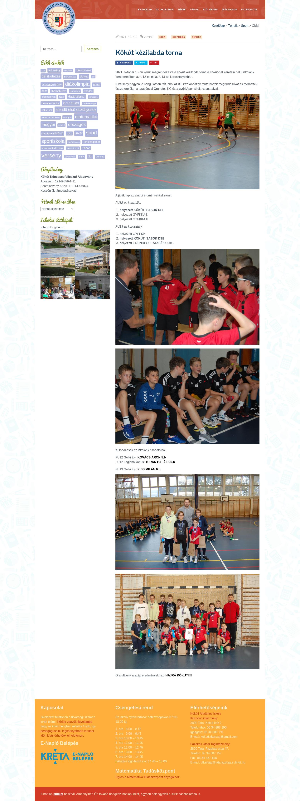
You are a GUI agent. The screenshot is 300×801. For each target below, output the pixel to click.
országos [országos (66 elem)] (77, 124)
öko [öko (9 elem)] (90, 156)
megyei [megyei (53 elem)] (48, 124)
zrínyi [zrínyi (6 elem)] (81, 156)
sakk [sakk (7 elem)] (69, 133)
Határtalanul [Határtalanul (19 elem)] (76, 96)
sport (162, 37)
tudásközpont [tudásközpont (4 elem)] (73, 148)
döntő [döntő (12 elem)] (96, 84)
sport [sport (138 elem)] (91, 132)
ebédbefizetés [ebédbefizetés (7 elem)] (58, 91)
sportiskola (178, 37)
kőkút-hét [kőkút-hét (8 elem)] (46, 110)
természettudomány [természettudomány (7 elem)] (52, 148)
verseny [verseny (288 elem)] (51, 155)
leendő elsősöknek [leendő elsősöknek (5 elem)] (50, 117)
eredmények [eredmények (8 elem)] (48, 96)
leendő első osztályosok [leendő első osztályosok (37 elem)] (76, 109)
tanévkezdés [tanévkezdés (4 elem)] (74, 142)
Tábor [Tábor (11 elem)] (86, 148)
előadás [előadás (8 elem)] (88, 91)
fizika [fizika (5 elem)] (61, 97)
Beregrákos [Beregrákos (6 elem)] (70, 76)
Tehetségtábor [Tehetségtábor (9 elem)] (91, 141)
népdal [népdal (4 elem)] (61, 125)
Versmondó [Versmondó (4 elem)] (70, 157)
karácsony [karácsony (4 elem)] (93, 97)
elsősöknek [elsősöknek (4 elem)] (75, 91)
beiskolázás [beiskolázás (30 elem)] (50, 76)
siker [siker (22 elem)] (78, 133)
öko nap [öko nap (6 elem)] (100, 156)
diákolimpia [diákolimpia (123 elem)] (77, 84)
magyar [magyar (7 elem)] (67, 117)
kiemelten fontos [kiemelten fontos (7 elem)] (50, 103)
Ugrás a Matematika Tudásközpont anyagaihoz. (147, 777)
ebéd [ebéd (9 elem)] (44, 90)
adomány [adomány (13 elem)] (54, 70)
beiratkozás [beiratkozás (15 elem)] (84, 70)
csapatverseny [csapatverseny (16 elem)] (51, 84)
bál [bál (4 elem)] (93, 77)
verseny (196, 37)
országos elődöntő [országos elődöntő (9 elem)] (52, 133)
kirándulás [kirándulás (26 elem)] (71, 103)
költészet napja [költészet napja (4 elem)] (89, 103)
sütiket (58, 794)
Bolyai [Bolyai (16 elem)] (84, 76)
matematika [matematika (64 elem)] (86, 116)
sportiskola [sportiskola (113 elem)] (53, 141)
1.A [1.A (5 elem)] (43, 70)
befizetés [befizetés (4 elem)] (68, 70)
